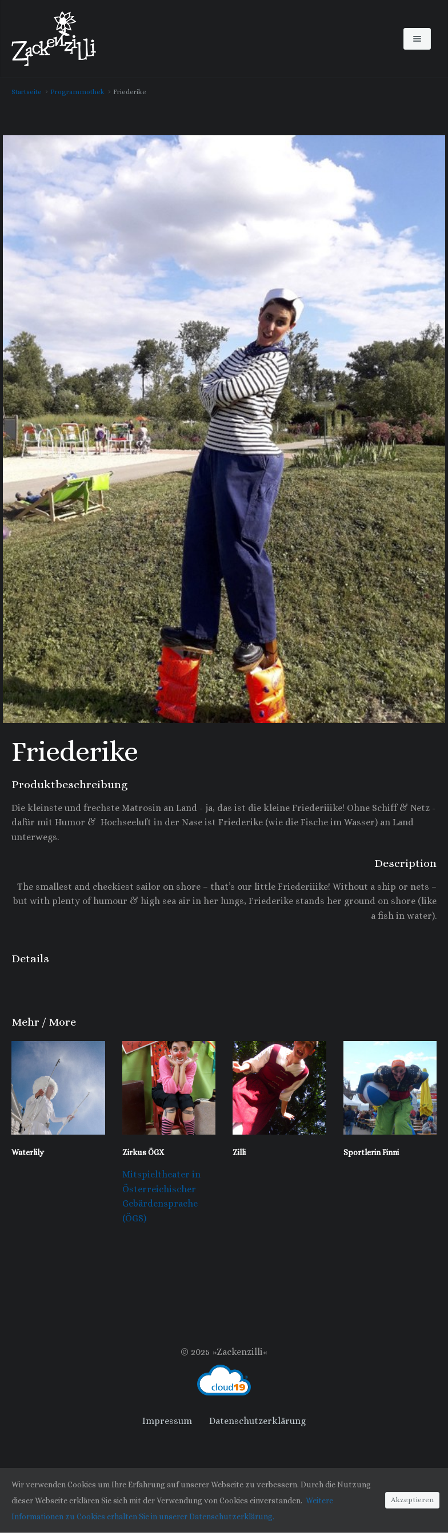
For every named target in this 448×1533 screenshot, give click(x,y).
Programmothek (77, 92)
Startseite (26, 92)
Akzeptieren (412, 1500)
